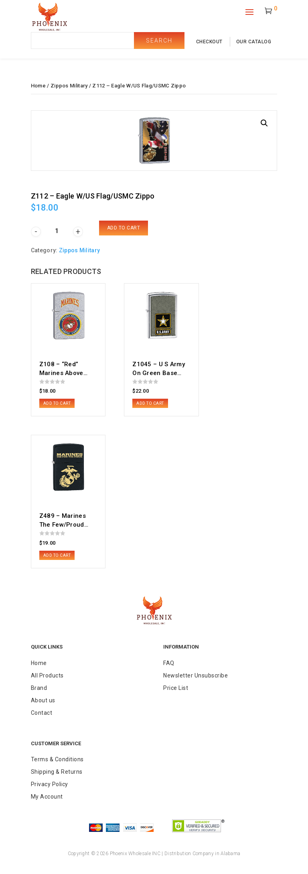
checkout (209, 42)
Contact (42, 713)
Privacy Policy (49, 784)
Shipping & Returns (57, 772)
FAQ (168, 663)
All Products (47, 675)
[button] (264, 123)
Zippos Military (69, 86)
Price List (175, 688)
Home (38, 86)
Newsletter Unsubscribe (195, 675)
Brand (39, 688)
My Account (47, 796)
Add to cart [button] (57, 403)
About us (43, 700)
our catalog (254, 42)
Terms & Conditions (57, 759)
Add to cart (123, 228)
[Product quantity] (57, 231)
